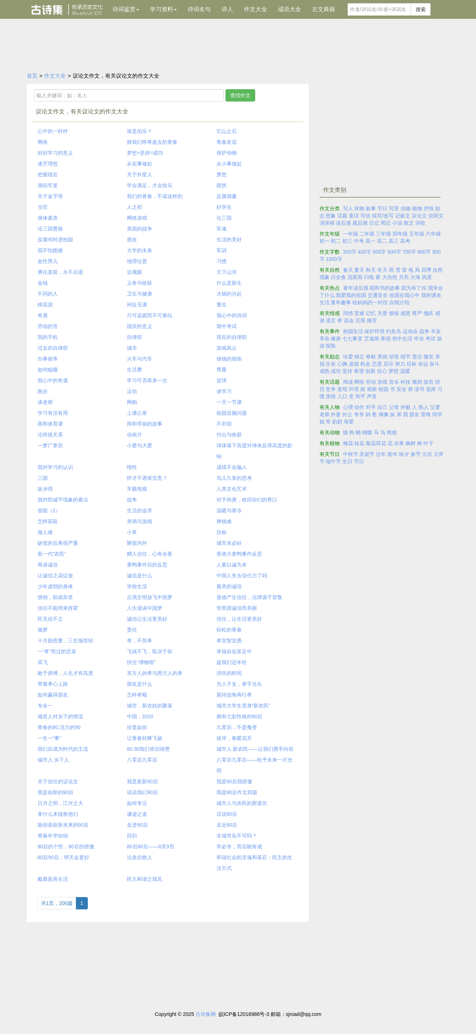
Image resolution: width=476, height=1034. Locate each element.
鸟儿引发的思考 (234, 478)
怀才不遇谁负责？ (147, 478)
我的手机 (48, 337)
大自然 (389, 277)
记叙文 (402, 216)
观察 (372, 389)
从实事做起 (139, 164)
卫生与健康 (139, 294)
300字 (349, 252)
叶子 (429, 443)
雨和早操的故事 (144, 424)
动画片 (134, 435)
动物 (405, 208)
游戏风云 (226, 348)
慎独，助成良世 (55, 597)
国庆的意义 (139, 326)
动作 (359, 407)
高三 (394, 241)
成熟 (325, 371)
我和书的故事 (384, 288)
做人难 (45, 532)
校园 (383, 389)
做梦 (43, 630)
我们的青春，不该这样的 (155, 196)
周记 (386, 223)
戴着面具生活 (53, 879)
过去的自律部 (53, 348)
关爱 (382, 313)
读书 (419, 389)
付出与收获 (229, 435)
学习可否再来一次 (147, 380)
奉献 (371, 356)
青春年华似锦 (53, 836)
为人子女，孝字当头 (239, 684)
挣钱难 (224, 521)
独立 (359, 356)
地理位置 (137, 261)
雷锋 (426, 414)
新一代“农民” (52, 554)
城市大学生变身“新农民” (243, 705)
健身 (336, 338)
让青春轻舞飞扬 (144, 738)
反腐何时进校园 (55, 239)
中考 (359, 241)
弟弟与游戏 (139, 521)
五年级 (416, 234)
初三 (347, 241)
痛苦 (372, 320)
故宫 (429, 382)
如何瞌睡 (48, 369)
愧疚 (429, 313)
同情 (348, 313)
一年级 (350, 234)
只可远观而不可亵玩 (149, 315)
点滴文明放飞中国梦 (149, 597)
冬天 (382, 270)
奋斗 (434, 364)
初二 (336, 241)
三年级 (383, 234)
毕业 (419, 338)
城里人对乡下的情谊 (60, 716)
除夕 (404, 454)
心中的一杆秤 (53, 131)
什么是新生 (229, 283)
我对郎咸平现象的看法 (63, 500)
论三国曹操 (50, 229)
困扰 (221, 185)
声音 (372, 396)
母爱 (349, 422)
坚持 (347, 371)
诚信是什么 (139, 575)
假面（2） (49, 510)
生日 (347, 461)
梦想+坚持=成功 (145, 153)
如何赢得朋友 (53, 695)
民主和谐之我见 (144, 879)
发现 (342, 389)
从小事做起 (229, 164)
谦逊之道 (137, 814)
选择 (431, 389)
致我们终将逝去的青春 (152, 142)
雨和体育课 (50, 424)
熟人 (424, 407)
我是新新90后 (142, 781)
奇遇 (43, 315)
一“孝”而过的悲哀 (57, 651)
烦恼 (394, 313)
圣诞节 (366, 454)
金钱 (43, 283)
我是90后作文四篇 (237, 792)
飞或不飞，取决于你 (149, 651)
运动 (132, 391)
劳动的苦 (48, 326)
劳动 (371, 382)
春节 (416, 454)
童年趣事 (341, 302)
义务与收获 (139, 283)
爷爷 (359, 414)
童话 (354, 216)
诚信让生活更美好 (147, 619)
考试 (430, 338)
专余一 (45, 705)
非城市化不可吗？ (236, 836)
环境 (354, 389)
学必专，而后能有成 (239, 846)
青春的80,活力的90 (59, 727)
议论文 (419, 216)
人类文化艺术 (231, 489)
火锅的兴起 (229, 294)
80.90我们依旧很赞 (148, 749)
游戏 (382, 382)
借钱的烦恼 (229, 359)
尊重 (221, 369)
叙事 (371, 208)
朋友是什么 (139, 684)
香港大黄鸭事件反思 (239, 554)
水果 (399, 443)
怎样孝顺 (137, 695)
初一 (325, 241)
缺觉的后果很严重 (58, 543)
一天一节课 (229, 402)
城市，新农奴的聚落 (149, 705)
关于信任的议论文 (58, 781)
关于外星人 (139, 174)
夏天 (359, 270)
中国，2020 (140, 716)
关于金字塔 (50, 196)
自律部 (134, 337)
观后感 (360, 223)
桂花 (359, 443)
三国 (43, 478)
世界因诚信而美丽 (236, 608)
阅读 (348, 382)
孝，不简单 (139, 640)
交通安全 (378, 295)
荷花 (381, 443)
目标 (221, 532)
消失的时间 (229, 673)
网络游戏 (137, 218)
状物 (359, 208)
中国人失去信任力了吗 (241, 575)
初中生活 (402, 338)
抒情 (429, 208)
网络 (43, 142)
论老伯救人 (139, 857)
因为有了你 (413, 288)
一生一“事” (49, 738)
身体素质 (48, 218)
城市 (132, 348)
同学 (437, 414)
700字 (409, 252)
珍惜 (394, 356)
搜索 (421, 9)
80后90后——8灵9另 (150, 846)
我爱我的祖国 (351, 295)
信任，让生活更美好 (239, 619)
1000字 (334, 259)
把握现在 (48, 174)
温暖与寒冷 (229, 510)
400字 (364, 252)
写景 (394, 208)
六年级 (433, 234)
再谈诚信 (48, 565)
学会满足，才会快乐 (149, 185)
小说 (397, 223)
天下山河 (226, 272)
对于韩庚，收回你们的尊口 (246, 500)
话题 (342, 216)
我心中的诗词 (231, 315)
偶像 (383, 414)
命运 (423, 364)
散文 (409, 223)
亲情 (331, 396)
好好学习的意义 (55, 153)
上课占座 (137, 413)
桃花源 (45, 304)
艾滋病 (371, 338)
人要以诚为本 (231, 565)
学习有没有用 (53, 413)
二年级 (366, 234)
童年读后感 (355, 288)
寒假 (386, 338)
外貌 (405, 407)
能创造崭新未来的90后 (63, 825)
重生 (221, 304)
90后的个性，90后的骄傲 (66, 846)
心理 (348, 407)
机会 (365, 364)
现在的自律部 (231, 337)
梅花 (348, 443)
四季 (426, 270)
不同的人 (48, 294)
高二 (382, 241)
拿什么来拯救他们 (58, 814)
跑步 (43, 391)
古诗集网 (206, 1014)
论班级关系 (50, 435)
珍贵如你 (137, 727)
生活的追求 (139, 510)
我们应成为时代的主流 (63, 749)
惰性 (132, 467)
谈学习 (224, 391)
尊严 (417, 313)
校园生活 (353, 331)
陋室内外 (137, 543)
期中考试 (226, 326)
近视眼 (134, 272)
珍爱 (348, 356)
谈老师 (45, 402)
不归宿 (224, 424)
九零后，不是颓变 (236, 727)
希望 (359, 371)
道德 (354, 364)
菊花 (371, 443)
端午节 (333, 461)
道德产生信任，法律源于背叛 (249, 597)
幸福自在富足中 (234, 651)
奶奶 (337, 422)
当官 (43, 207)
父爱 (435, 407)
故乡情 (45, 489)
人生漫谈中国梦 (144, 608)
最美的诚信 (229, 586)
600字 (394, 252)
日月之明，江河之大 (60, 803)
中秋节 (350, 454)
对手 (371, 407)
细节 (405, 356)
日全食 (338, 277)
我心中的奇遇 (53, 380)
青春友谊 (226, 142)
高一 (370, 241)
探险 (331, 346)
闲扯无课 (137, 304)
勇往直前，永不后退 (60, 272)
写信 (365, 216)
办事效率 (48, 359)
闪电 (369, 277)
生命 (331, 364)
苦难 (359, 313)
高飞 (43, 662)
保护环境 (374, 331)
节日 (382, 208)
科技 (405, 382)
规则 (417, 382)
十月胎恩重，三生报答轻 (65, 640)
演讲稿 (327, 223)
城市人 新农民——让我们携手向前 (255, 749)
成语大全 (289, 9)
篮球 (221, 380)
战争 (132, 500)
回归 (132, 836)
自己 (382, 407)
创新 (370, 371)
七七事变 (352, 338)
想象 (331, 216)
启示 (388, 364)
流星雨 (355, 277)
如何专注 (137, 803)
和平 (360, 396)
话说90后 (226, 814)
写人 (348, 208)
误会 (349, 320)
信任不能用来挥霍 (58, 608)
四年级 (400, 234)
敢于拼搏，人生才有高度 (65, 673)
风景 (427, 277)
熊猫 (392, 432)
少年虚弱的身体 (55, 586)
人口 (342, 396)
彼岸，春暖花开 (234, 738)
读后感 (343, 223)
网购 (132, 402)
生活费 (134, 369)
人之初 (134, 207)
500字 (379, 252)
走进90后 (137, 825)
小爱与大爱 (139, 445)
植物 (417, 208)
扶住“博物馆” (141, 662)
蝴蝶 (367, 432)
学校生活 (137, 586)
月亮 (404, 277)
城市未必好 (229, 543)
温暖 (405, 371)
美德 (382, 356)
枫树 (411, 443)
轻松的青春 (229, 630)
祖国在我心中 (404, 295)
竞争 (331, 389)
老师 (325, 414)
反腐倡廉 (226, 196)
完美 (360, 320)
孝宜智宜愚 (229, 640)
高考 (405, 241)
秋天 (371, 270)
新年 (392, 454)
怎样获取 (48, 521)
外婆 (336, 414)
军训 (221, 250)
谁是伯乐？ (139, 131)
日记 (374, 223)
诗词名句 (199, 9)
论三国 (224, 218)
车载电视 (137, 489)
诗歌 (420, 223)
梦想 (221, 174)
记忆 (371, 313)
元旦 (427, 454)
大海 (415, 277)
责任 (132, 630)
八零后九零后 (142, 760)
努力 (400, 364)
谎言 (331, 320)
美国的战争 (139, 229)
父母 (394, 407)
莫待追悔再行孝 (234, 695)
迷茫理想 (48, 164)
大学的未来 (139, 250)
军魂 (221, 229)
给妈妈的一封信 (370, 302)
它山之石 (226, 131)
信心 (382, 371)
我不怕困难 (50, 250)
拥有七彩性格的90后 (239, 716)
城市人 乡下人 (53, 760)
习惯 (221, 261)
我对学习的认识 (55, 467)
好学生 (224, 207)
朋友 (132, 239)
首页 (32, 76)
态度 (377, 364)
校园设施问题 (231, 413)
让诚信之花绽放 (55, 575)
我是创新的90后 (56, 792)
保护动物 (226, 153)
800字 (424, 252)
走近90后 (226, 825)
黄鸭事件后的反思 (147, 565)
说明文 (435, 216)
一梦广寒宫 (50, 445)
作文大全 (255, 9)
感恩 (405, 313)
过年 (381, 454)
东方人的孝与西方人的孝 (155, 673)
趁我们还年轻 (231, 662)
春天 (348, 270)
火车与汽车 (139, 359)
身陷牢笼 (48, 185)
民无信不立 (50, 619)
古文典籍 (323, 9)
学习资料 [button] (163, 9)
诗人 (227, 9)
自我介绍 (399, 302)
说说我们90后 (142, 792)
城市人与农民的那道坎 (241, 803)
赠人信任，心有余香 (149, 554)
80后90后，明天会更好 (63, 857)
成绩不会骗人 (231, 467)
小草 (132, 532)
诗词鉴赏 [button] (125, 9)
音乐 (394, 382)
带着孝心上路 (53, 684)
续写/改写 (383, 216)
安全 (401, 389)
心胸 (342, 364)
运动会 (410, 331)
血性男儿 (48, 261)
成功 (336, 371)
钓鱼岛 (393, 331)
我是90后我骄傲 (234, 781)
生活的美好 (229, 239)
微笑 (429, 356)
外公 (347, 414)
